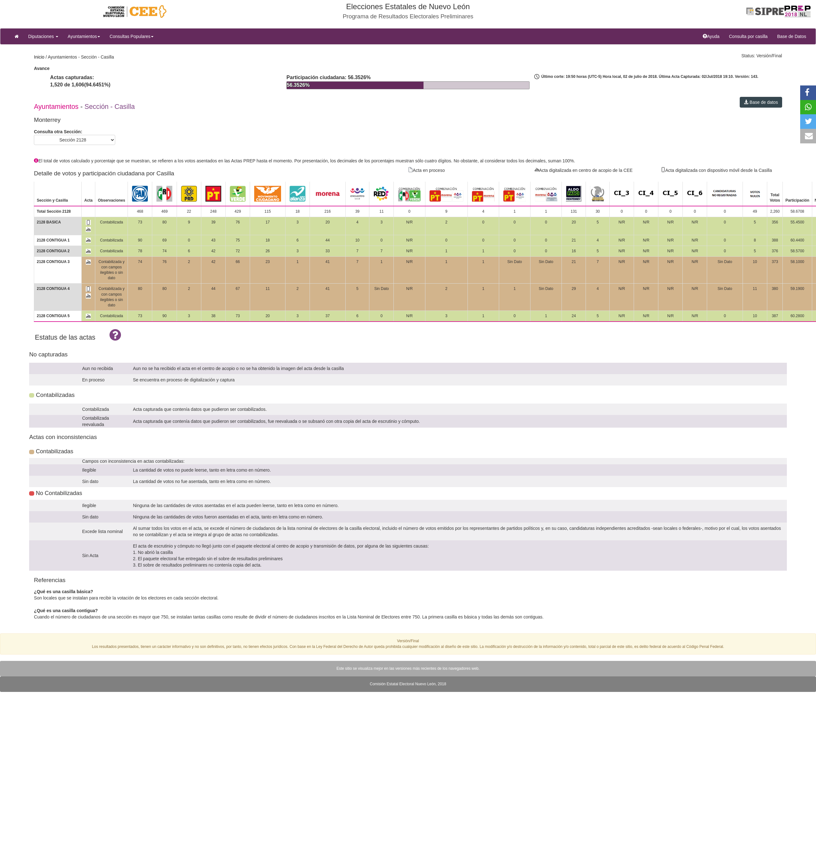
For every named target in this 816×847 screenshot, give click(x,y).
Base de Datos (791, 36)
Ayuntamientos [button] (84, 36)
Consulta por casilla (750, 36)
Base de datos (761, 102)
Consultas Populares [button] (132, 36)
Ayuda (713, 36)
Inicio (39, 57)
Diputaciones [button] (43, 36)
